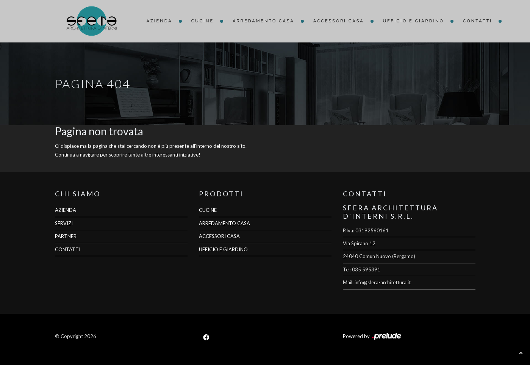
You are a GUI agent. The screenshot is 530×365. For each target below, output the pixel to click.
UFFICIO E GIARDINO (223, 249)
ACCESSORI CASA (219, 236)
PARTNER (66, 236)
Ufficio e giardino (413, 21)
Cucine (202, 21)
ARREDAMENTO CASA (224, 223)
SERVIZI (64, 223)
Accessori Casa (338, 21)
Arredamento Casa (263, 21)
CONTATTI (67, 249)
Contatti (477, 21)
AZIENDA (65, 210)
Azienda (159, 21)
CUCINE (208, 210)
